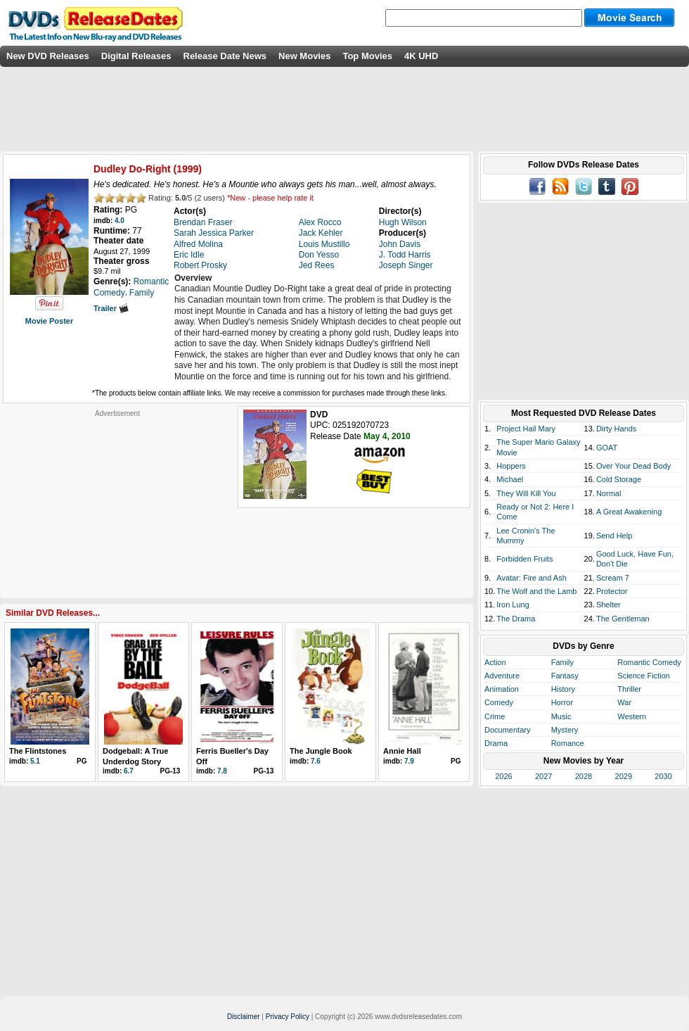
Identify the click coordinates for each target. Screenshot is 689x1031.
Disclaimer (243, 1016)
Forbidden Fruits (524, 559)
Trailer (111, 308)
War (624, 702)
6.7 (129, 771)
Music (561, 716)
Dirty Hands (616, 428)
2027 (543, 776)
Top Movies (367, 56)
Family (562, 662)
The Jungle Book (321, 751)
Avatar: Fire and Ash (531, 578)
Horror (562, 702)
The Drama (515, 618)
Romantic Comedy (649, 662)
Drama (496, 743)
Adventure (502, 675)
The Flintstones (37, 751)
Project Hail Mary (525, 428)
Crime (494, 716)
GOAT (606, 447)
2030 (663, 776)
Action (495, 662)
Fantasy (565, 675)
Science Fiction (643, 675)
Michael (509, 479)
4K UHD (421, 56)
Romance (567, 743)
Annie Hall (402, 751)
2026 (503, 776)
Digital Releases (136, 56)
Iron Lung (512, 604)
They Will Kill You (525, 493)
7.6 (316, 761)
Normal (608, 493)
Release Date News (225, 56)
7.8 (222, 771)
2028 (583, 776)
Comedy (498, 702)
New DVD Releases (47, 56)
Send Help (614, 535)
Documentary (507, 730)
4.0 (119, 220)
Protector (612, 591)
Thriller (629, 689)
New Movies (304, 56)
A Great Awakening (629, 511)
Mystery (565, 730)
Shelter (608, 604)
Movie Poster (49, 321)
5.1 (35, 761)
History (563, 689)
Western (631, 716)
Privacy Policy (287, 1016)
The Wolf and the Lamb (536, 591)
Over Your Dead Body (633, 466)
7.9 (409, 761)
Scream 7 (612, 578)
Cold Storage (618, 479)
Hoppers (511, 466)
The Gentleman (623, 618)
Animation (501, 689)
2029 (623, 776)
